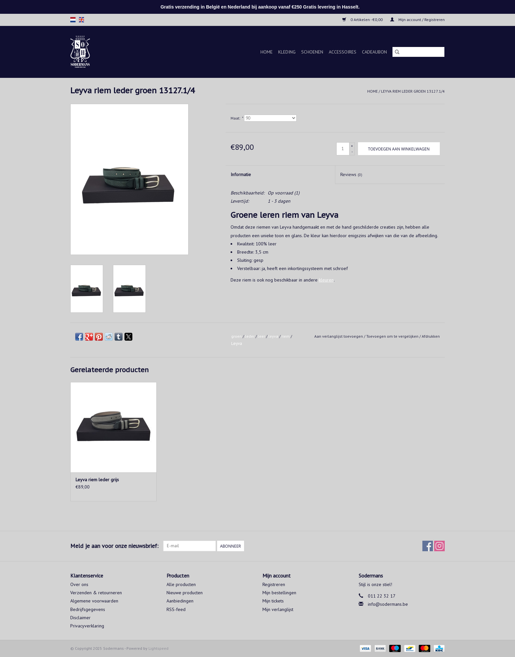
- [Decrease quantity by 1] (352, 151)
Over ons (79, 584)
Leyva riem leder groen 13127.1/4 (413, 91)
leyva (273, 336)
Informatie (241, 174)
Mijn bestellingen (279, 593)
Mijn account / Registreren (417, 19)
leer (261, 336)
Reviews (351, 174)
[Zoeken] (418, 52)
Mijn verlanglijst (277, 609)
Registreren (273, 584)
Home (266, 52)
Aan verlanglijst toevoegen (339, 336)
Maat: (237, 118)
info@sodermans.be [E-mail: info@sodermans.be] (388, 604)
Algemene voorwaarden (94, 601)
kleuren (326, 280)
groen (236, 336)
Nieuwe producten (185, 593)
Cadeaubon (374, 52)
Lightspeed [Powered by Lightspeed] (158, 648)
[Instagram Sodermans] (439, 546)
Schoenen (312, 52)
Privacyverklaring (87, 626)
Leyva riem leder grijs (97, 480)
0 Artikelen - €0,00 (363, 19)
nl (73, 19)
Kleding (287, 52)
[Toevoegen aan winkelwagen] (399, 148)
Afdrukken (431, 336)
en (81, 19)
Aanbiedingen (180, 601)
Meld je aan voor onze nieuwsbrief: (114, 545)
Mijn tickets (273, 601)
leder (250, 336)
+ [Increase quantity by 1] (352, 145)
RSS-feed (176, 609)
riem (285, 336)
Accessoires (342, 52)
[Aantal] (342, 148)
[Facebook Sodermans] (427, 546)
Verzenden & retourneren (96, 593)
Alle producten (181, 584)
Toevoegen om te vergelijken (392, 336)
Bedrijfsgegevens (87, 609)
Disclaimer (80, 618)
